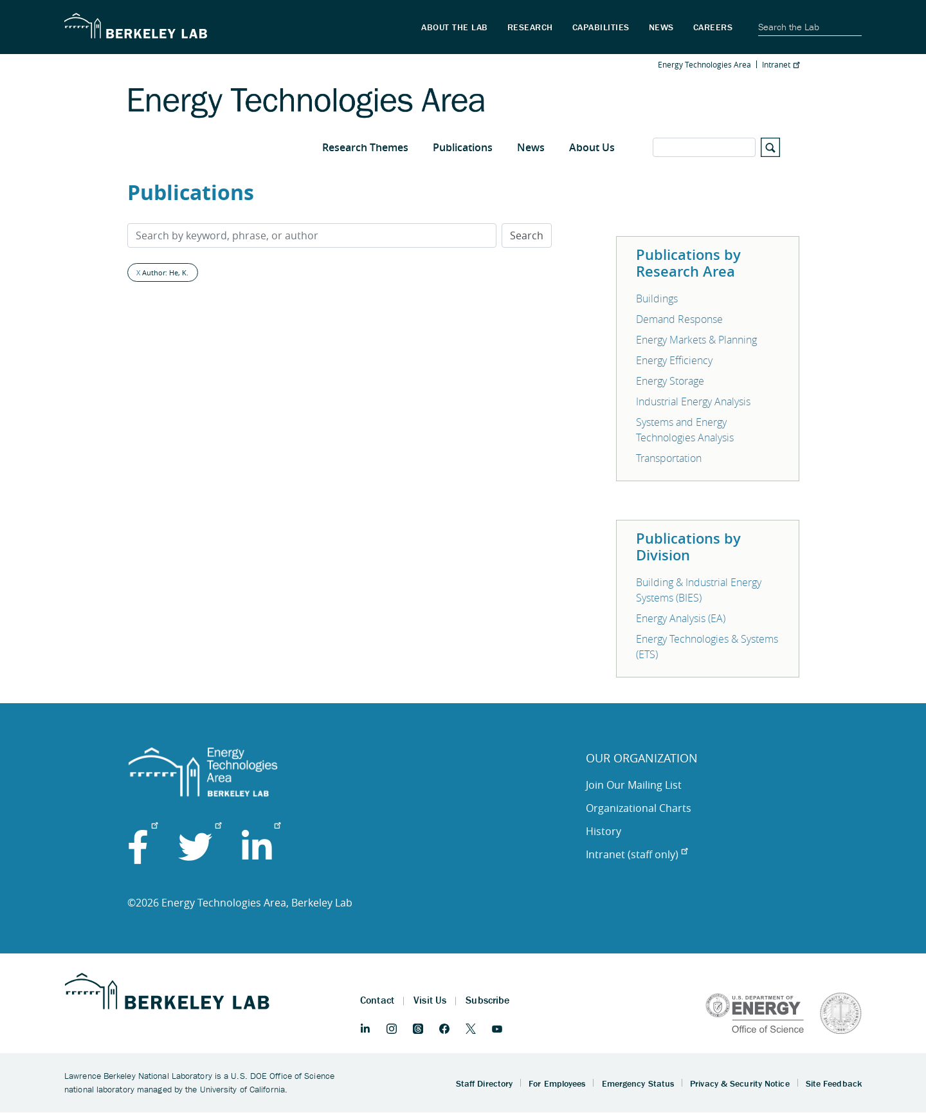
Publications (463, 147)
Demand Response (679, 319)
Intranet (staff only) (636, 854)
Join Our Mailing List (634, 785)
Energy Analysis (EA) (680, 618)
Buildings (657, 298)
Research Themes (365, 147)
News (531, 147)
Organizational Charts (638, 808)
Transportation (669, 458)
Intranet (780, 64)
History (603, 831)
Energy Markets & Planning (696, 340)
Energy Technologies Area (704, 64)
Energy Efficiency (674, 360)
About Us (592, 147)
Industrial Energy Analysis (693, 401)
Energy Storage (670, 381)
